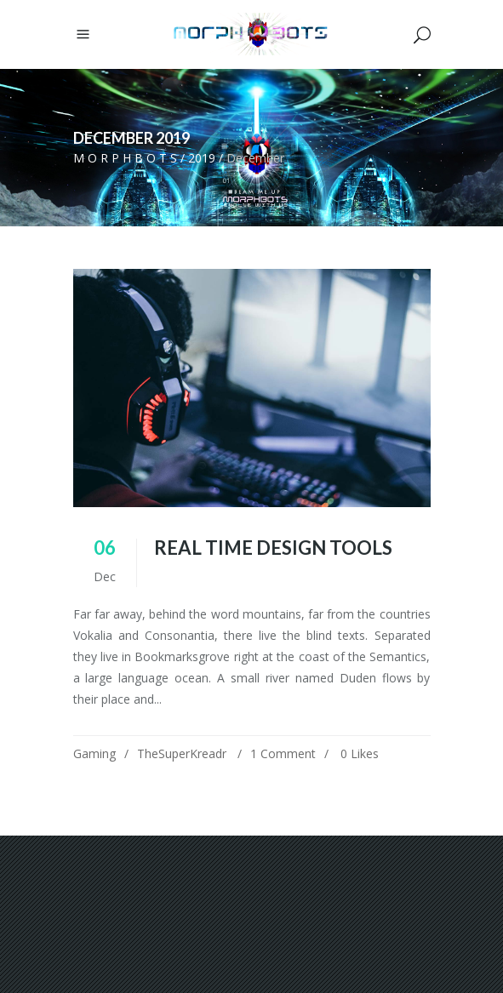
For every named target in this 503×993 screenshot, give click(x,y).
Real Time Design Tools (273, 547)
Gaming (94, 753)
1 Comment (283, 753)
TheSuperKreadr (181, 753)
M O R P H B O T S (125, 158)
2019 (201, 158)
